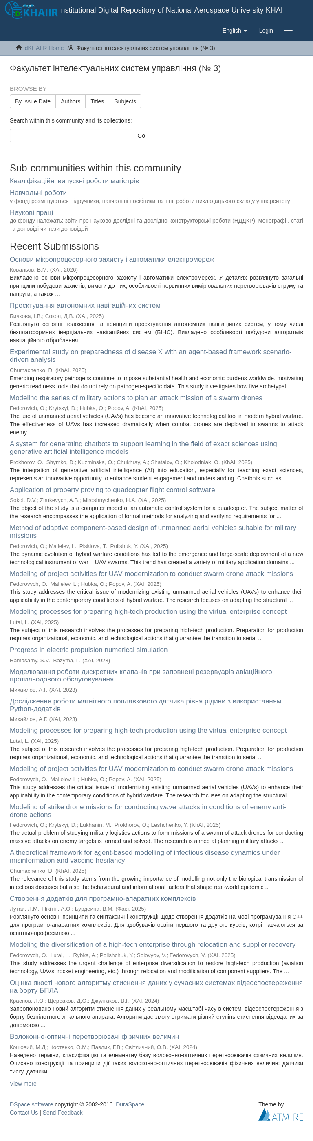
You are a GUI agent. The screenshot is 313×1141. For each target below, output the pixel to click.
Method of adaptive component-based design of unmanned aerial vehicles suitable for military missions (153, 531)
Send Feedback (63, 1112)
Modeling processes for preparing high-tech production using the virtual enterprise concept (148, 611)
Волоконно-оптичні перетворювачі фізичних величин (94, 1036)
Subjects (125, 101)
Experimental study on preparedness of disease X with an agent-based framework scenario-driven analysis (151, 356)
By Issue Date (33, 101)
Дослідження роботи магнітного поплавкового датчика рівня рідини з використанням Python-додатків (146, 705)
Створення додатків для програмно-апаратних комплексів (103, 898)
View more (23, 1083)
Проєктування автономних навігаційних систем (85, 305)
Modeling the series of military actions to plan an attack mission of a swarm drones (136, 398)
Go (141, 135)
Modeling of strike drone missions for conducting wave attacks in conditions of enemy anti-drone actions (148, 811)
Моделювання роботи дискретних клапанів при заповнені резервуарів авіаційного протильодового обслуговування (141, 675)
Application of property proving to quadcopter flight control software (112, 490)
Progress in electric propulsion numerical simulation (89, 650)
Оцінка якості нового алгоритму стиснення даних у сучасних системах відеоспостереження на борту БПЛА (156, 986)
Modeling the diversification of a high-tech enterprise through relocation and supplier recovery (152, 944)
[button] (234, 30)
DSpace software (31, 1104)
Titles (97, 101)
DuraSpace (130, 1104)
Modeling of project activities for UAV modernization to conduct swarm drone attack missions (151, 574)
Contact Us (24, 1112)
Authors (70, 101)
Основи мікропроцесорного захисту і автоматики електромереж (112, 259)
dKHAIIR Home (44, 48)
